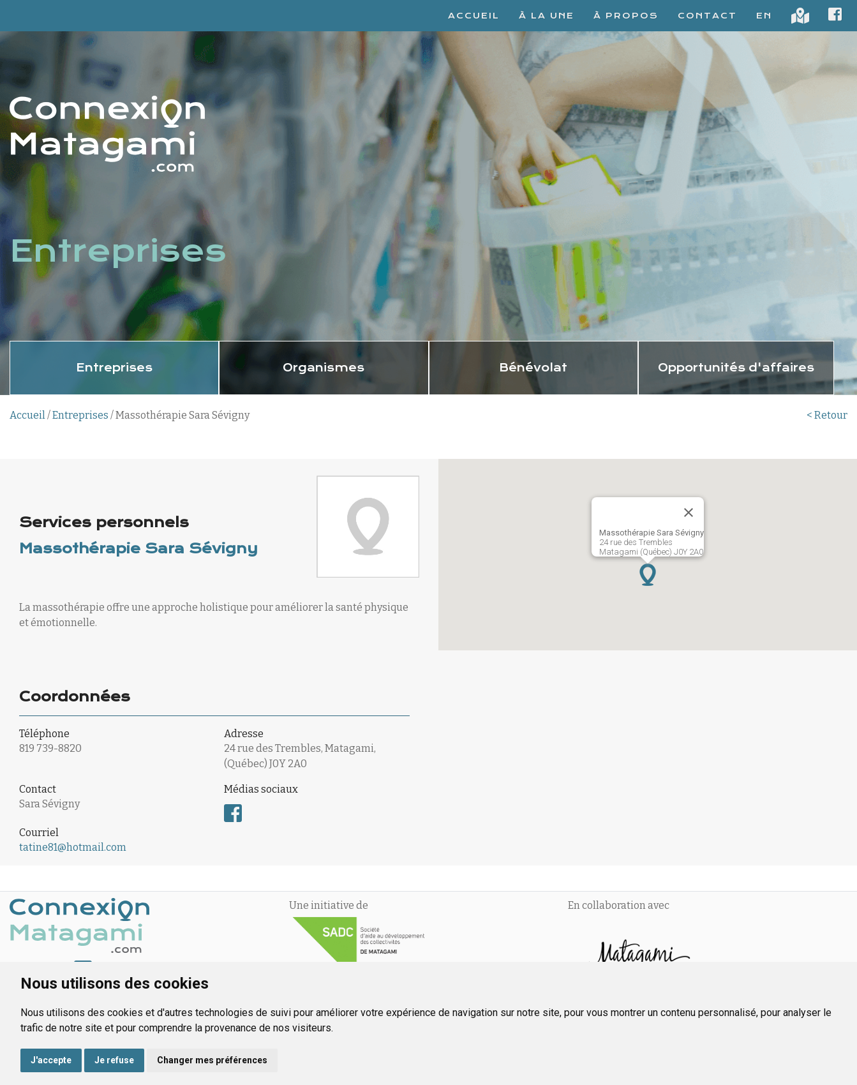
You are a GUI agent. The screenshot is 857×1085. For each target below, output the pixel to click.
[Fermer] (688, 512)
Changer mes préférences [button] (212, 1060)
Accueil (474, 15)
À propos (626, 15)
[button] (647, 575)
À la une (546, 15)
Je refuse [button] (114, 1060)
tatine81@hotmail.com (72, 847)
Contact (707, 15)
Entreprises (80, 415)
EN (764, 15)
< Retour (827, 415)
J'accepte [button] (51, 1060)
